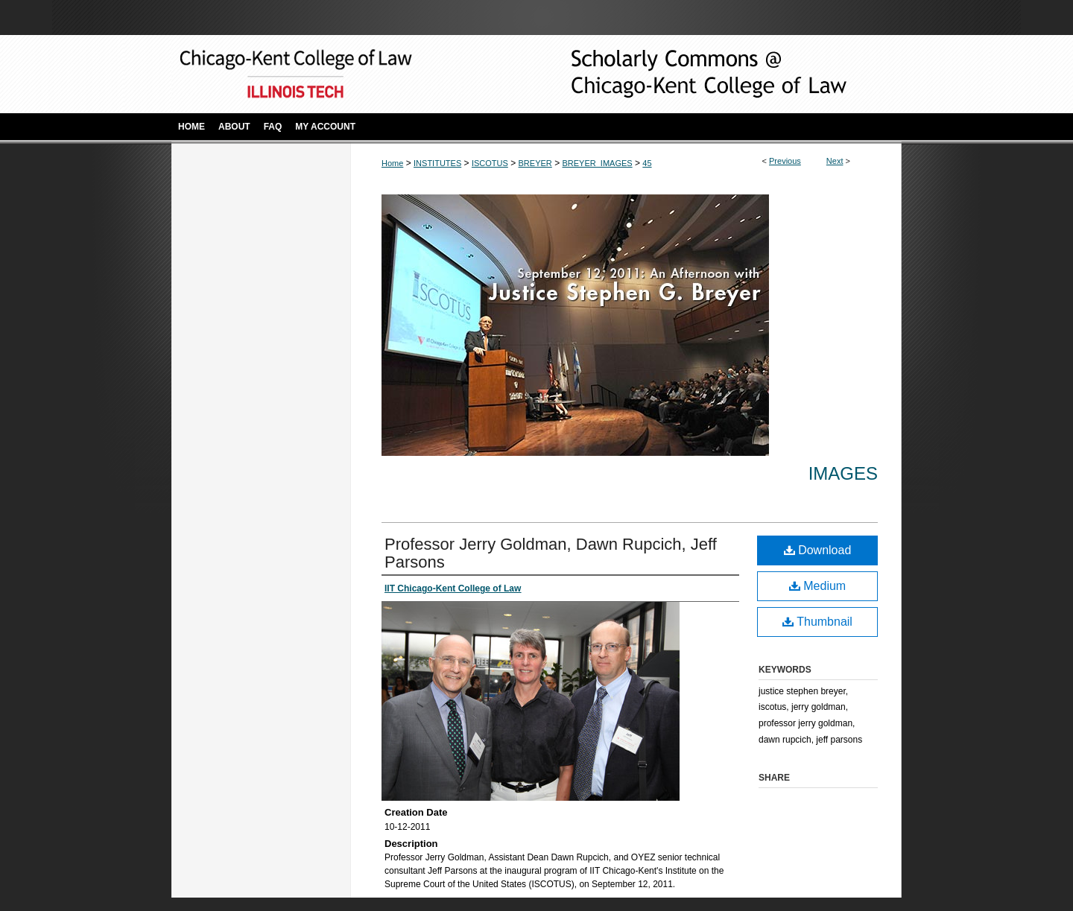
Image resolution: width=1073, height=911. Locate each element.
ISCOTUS (490, 163)
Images (843, 473)
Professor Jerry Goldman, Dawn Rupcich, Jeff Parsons (550, 553)
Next (834, 160)
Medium (817, 586)
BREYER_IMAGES (597, 163)
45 (646, 163)
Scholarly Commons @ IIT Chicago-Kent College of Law (685, 74)
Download (818, 550)
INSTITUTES (437, 163)
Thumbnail (817, 621)
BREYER (535, 163)
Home (392, 163)
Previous (785, 160)
